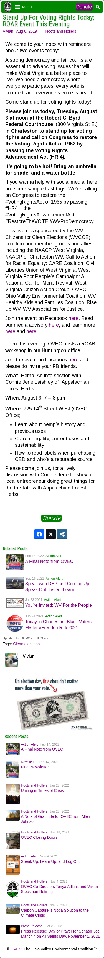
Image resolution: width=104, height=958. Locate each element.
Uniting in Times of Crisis (42, 790)
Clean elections (26, 644)
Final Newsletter (35, 767)
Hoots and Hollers (60, 31)
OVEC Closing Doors (39, 837)
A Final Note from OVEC (49, 561)
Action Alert (53, 556)
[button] (27, 7)
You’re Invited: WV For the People (58, 605)
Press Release (32, 926)
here (73, 318)
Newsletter (29, 762)
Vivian (8, 31)
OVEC (16, 949)
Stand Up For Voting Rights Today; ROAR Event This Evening (48, 20)
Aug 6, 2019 (26, 31)
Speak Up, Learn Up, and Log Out (50, 861)
